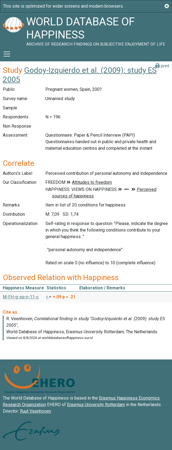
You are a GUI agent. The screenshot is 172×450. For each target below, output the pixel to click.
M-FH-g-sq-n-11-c (21, 296)
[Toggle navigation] (7, 54)
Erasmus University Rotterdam (96, 404)
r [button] (47, 296)
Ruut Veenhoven (35, 411)
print (162, 65)
